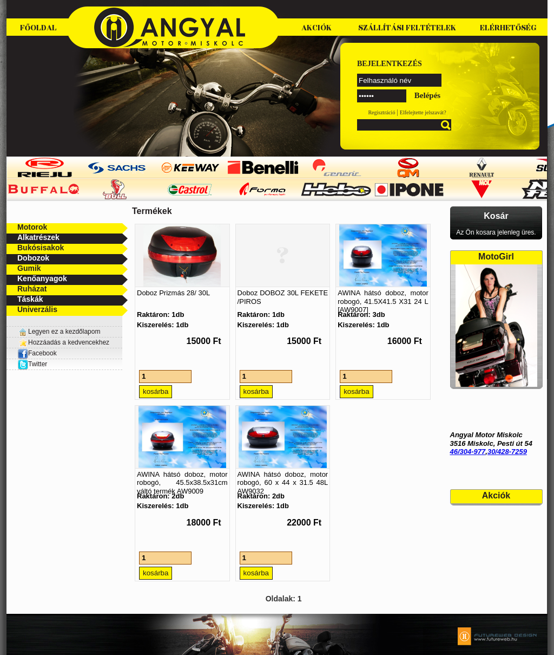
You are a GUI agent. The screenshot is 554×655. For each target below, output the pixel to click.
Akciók (316, 28)
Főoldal (38, 28)
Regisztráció (381, 112)
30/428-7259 (507, 452)
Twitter (37, 364)
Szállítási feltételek (407, 28)
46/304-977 (468, 452)
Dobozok (33, 258)
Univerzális (37, 309)
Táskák (30, 299)
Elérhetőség (508, 28)
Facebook (37, 353)
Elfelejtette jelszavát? (423, 112)
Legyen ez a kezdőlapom (64, 331)
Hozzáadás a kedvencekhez (68, 342)
